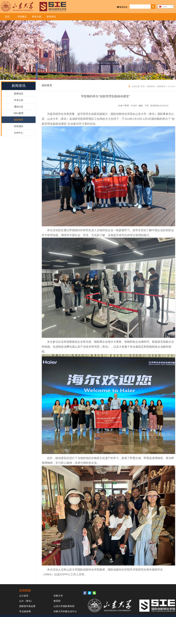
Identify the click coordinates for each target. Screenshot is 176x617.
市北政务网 (25, 611)
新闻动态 (18, 93)
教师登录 (122, 7)
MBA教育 (19, 113)
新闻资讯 (51, 16)
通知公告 (18, 106)
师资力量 (36, 16)
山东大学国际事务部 (64, 606)
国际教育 (18, 119)
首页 (7, 16)
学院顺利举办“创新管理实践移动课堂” (105, 96)
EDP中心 (18, 133)
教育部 (57, 600)
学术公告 (18, 100)
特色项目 (18, 126)
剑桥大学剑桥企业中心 (65, 611)
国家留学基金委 (27, 606)
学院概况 (22, 16)
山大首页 (23, 595)
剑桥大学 (58, 595)
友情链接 (25, 590)
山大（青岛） (26, 600)
